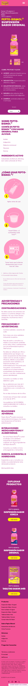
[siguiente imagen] (22, 62)
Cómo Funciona (5, 629)
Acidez (3, 636)
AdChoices (5, 657)
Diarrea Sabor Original (8, 609)
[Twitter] (19, 682)
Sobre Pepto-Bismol (8, 623)
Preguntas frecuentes (8, 645)
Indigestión (4, 638)
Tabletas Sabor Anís (7, 614)
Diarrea (3, 641)
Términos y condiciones (8, 652)
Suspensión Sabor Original (8, 604)
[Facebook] (9, 682)
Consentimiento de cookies (18, 684)
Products (10, 11)
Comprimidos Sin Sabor (8, 619)
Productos (5, 602)
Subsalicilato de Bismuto (8, 626)
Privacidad (4, 654)
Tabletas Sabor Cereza (8, 617)
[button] (14, 111)
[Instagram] (12, 682)
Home (3, 11)
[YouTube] (15, 682)
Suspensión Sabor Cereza (8, 607)
